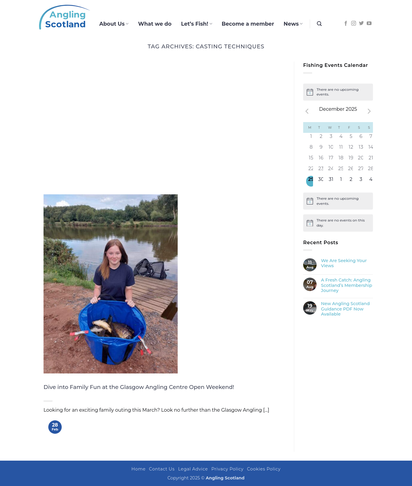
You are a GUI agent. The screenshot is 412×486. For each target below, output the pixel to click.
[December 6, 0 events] (361, 138)
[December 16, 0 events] (321, 159)
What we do (154, 24)
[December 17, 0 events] (331, 159)
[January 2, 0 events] (351, 181)
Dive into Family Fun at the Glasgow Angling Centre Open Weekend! (139, 387)
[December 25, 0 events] (341, 170)
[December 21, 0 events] (371, 159)
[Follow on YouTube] (369, 23)
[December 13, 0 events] (361, 149)
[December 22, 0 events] (311, 170)
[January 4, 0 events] (371, 181)
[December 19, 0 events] (351, 159)
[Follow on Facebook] (345, 23)
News (293, 24)
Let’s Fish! (196, 24)
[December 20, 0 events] (361, 159)
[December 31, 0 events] (331, 181)
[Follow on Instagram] (353, 23)
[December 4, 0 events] (341, 138)
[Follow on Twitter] (361, 23)
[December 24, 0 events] (331, 170)
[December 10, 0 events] (331, 149)
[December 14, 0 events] (371, 149)
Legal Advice (193, 469)
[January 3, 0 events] (361, 181)
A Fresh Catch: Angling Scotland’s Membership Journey (346, 285)
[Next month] (369, 111)
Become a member (248, 24)
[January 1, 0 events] (341, 181)
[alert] (338, 92)
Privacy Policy (227, 469)
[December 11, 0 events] (341, 149)
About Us (113, 24)
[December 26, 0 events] (351, 170)
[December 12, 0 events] (351, 149)
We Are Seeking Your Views (344, 263)
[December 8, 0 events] (311, 149)
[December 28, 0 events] (371, 170)
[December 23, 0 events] (321, 170)
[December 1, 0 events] (311, 138)
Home (138, 469)
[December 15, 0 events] (311, 159)
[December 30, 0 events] (321, 181)
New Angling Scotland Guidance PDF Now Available (345, 309)
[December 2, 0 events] (321, 138)
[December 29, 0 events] (311, 181)
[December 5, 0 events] (351, 138)
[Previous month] (306, 111)
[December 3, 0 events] (331, 138)
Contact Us (162, 469)
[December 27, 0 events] (361, 170)
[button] (319, 24)
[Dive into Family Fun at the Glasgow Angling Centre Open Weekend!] (111, 284)
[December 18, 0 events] (341, 159)
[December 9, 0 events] (321, 149)
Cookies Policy (264, 469)
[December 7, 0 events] (371, 138)
